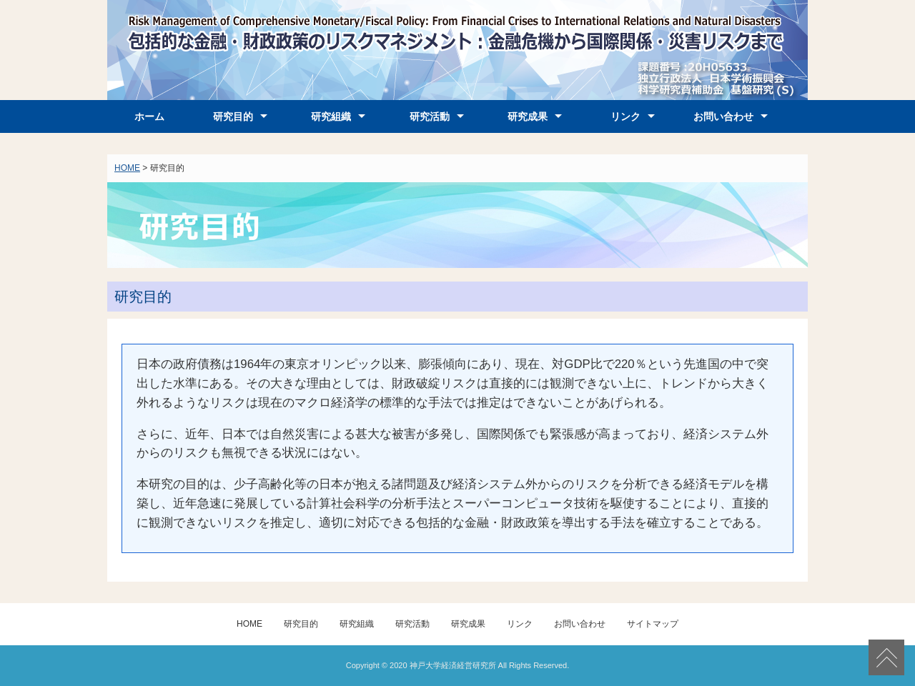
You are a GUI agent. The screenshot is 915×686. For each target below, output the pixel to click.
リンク (625, 116)
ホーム (149, 116)
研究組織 (331, 116)
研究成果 (528, 116)
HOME (127, 168)
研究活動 (430, 116)
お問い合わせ (723, 116)
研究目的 (233, 116)
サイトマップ (652, 624)
